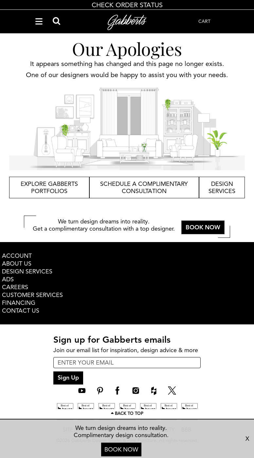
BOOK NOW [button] (203, 227)
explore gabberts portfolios (49, 187)
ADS (8, 279)
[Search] (56, 21)
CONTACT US (20, 310)
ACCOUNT (17, 255)
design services (222, 187)
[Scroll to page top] (127, 414)
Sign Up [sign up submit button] (68, 377)
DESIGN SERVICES (27, 271)
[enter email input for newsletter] (127, 362)
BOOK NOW (121, 449)
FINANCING (18, 302)
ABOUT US (16, 263)
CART (204, 21)
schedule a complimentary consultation (144, 187)
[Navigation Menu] (38, 21)
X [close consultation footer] (247, 438)
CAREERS (15, 287)
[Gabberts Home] (127, 22)
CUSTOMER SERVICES (32, 295)
